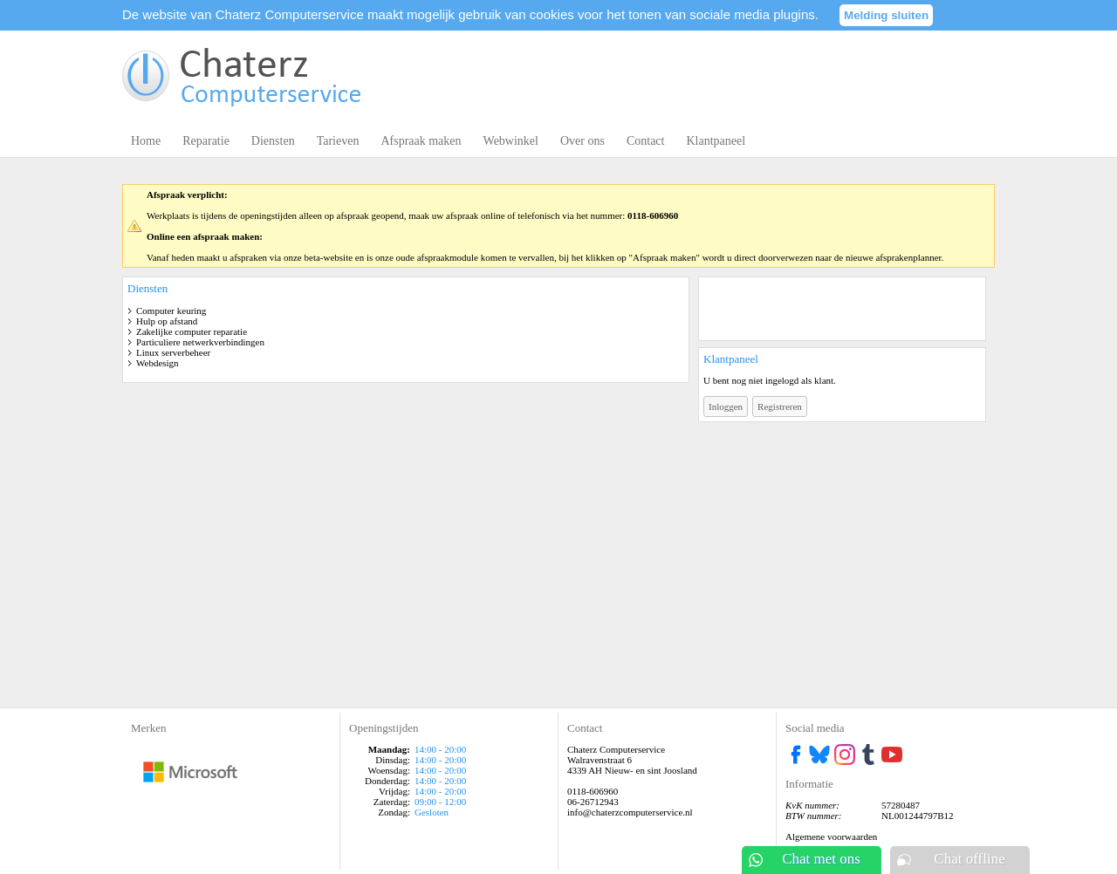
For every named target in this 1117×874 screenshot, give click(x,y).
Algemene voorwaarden (831, 836)
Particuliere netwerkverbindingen (200, 342)
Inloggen (726, 406)
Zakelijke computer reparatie (191, 331)
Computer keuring (171, 310)
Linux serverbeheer (173, 352)
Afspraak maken (420, 140)
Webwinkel (510, 140)
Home (146, 140)
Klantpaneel (715, 140)
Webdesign (157, 363)
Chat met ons (821, 858)
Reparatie (206, 140)
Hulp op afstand (166, 321)
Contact (646, 140)
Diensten (273, 140)
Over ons (582, 140)
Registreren (779, 406)
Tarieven (338, 140)
